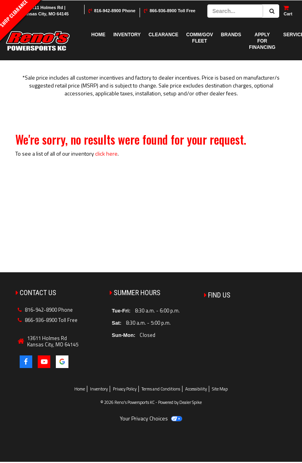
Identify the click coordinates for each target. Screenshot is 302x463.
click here (106, 153)
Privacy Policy (124, 389)
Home (98, 34)
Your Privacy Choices (151, 418)
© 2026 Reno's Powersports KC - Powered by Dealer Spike (151, 402)
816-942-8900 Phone (114, 10)
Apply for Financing (262, 41)
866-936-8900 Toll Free (172, 10)
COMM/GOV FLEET (199, 38)
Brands (231, 34)
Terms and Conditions (161, 389)
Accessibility (196, 389)
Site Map (220, 389)
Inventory (127, 34)
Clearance (164, 34)
